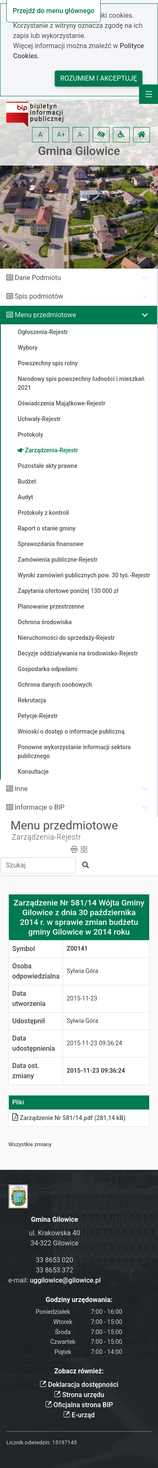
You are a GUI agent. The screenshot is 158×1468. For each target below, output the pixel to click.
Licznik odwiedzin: (28, 1442)
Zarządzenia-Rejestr (46, 837)
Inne (21, 789)
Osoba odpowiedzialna (35, 971)
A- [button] (81, 134)
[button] (101, 134)
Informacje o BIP (39, 807)
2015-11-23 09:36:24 (94, 1043)
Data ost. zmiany (25, 1071)
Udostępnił (28, 1021)
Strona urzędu (79, 1395)
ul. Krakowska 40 (54, 1233)
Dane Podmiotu (38, 278)
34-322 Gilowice (54, 1243)
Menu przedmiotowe (45, 315)
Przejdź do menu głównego (53, 11)
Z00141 (77, 948)
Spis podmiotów (39, 296)
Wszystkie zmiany (30, 1144)
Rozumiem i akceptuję (98, 78)
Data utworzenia (29, 999)
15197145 (64, 1442)
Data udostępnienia (33, 1043)
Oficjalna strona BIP (79, 1405)
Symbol (23, 949)
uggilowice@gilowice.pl (65, 1280)
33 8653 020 (54, 1260)
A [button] (40, 134)
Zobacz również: (79, 1371)
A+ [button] (61, 134)
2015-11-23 (82, 998)
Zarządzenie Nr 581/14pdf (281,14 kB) (69, 1118)
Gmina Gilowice (79, 151)
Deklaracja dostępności (79, 1385)
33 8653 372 (54, 1270)
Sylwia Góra (82, 971)
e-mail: (54, 1280)
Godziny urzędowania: (79, 1300)
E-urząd (79, 1415)
